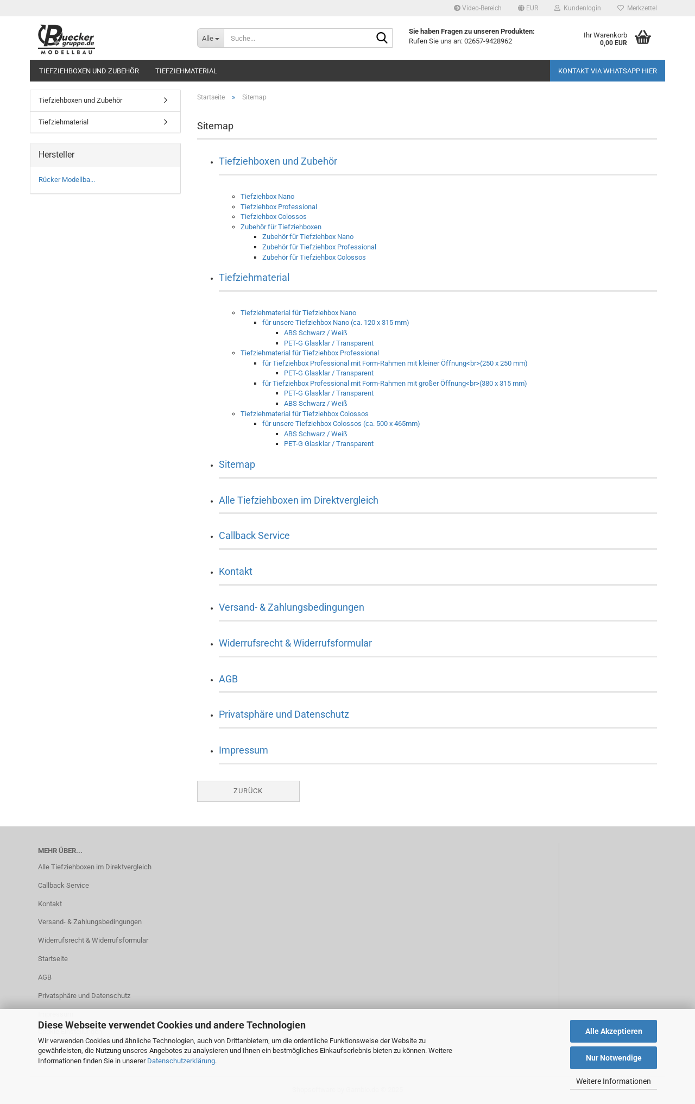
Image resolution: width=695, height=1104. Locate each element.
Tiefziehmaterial (186, 71)
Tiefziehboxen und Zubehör (89, 71)
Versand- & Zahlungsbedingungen (291, 607)
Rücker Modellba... (67, 179)
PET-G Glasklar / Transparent (329, 343)
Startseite (53, 959)
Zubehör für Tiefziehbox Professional (319, 247)
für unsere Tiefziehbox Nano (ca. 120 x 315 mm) (335, 322)
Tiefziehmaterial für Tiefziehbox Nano (298, 313)
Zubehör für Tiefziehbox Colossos (314, 257)
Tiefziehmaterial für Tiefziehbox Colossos (305, 414)
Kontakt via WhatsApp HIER (607, 71)
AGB (228, 679)
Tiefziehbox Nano (267, 196)
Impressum (243, 750)
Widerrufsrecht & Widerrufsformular (295, 643)
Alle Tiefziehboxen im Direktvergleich (298, 500)
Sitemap (237, 464)
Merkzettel (637, 8)
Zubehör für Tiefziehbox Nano (307, 237)
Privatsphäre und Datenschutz (284, 714)
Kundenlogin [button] (577, 8)
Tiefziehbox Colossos (274, 216)
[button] (528, 8)
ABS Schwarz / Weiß (316, 333)
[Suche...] (210, 38)
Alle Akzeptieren (613, 1031)
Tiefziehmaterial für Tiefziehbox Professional (310, 353)
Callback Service (254, 535)
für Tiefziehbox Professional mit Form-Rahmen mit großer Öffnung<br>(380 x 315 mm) (394, 383)
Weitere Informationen (613, 1081)
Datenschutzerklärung (181, 1061)
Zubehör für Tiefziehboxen (281, 227)
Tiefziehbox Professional (279, 207)
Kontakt (235, 571)
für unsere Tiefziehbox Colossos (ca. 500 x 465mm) (341, 423)
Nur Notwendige (614, 1057)
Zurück (248, 791)
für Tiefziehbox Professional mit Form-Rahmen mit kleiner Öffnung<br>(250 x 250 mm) (395, 363)
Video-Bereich (478, 8)
